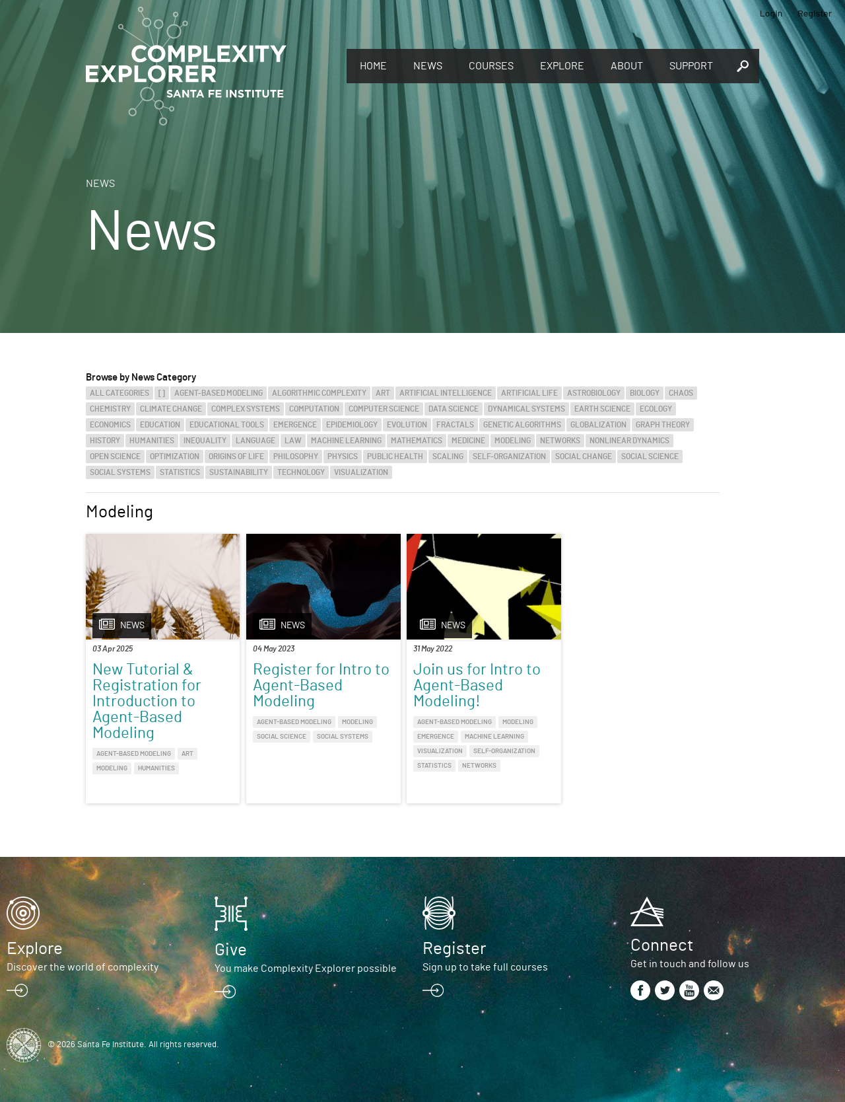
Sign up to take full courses (485, 967)
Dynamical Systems (526, 409)
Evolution (407, 425)
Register (814, 12)
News (427, 66)
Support (691, 66)
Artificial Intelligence (445, 393)
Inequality (205, 441)
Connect (661, 945)
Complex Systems (245, 409)
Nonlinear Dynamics (629, 441)
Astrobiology (594, 393)
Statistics (180, 472)
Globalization (598, 425)
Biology (644, 393)
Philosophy (295, 456)
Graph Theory (663, 425)
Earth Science (602, 409)
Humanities (151, 441)
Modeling (512, 441)
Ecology (656, 409)
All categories (119, 393)
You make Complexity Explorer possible (306, 968)
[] (161, 393)
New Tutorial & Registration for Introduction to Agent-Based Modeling (146, 701)
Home (373, 66)
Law (293, 441)
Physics (342, 456)
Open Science (115, 456)
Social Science (650, 456)
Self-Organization (509, 456)
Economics (110, 425)
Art (383, 393)
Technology (301, 472)
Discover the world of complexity (82, 967)
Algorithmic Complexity (319, 393)
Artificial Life (529, 393)
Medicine (468, 441)
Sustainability (238, 472)
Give (231, 950)
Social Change (583, 456)
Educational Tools (226, 425)
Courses (491, 66)
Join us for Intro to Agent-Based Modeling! (477, 686)
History (105, 441)
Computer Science (384, 409)
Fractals (455, 425)
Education (160, 425)
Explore (562, 66)
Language (255, 441)
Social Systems (120, 472)
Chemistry (110, 409)
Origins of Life (236, 456)
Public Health (395, 456)
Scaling (447, 456)
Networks (560, 441)
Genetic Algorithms (522, 425)
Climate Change (171, 409)
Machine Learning (346, 441)
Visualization (361, 472)
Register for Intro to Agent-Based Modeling (321, 686)
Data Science (453, 409)
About (627, 66)
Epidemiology (352, 425)
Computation (314, 409)
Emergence (295, 425)
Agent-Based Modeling (218, 393)
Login (771, 12)
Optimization (174, 456)
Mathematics (416, 441)
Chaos (681, 393)
